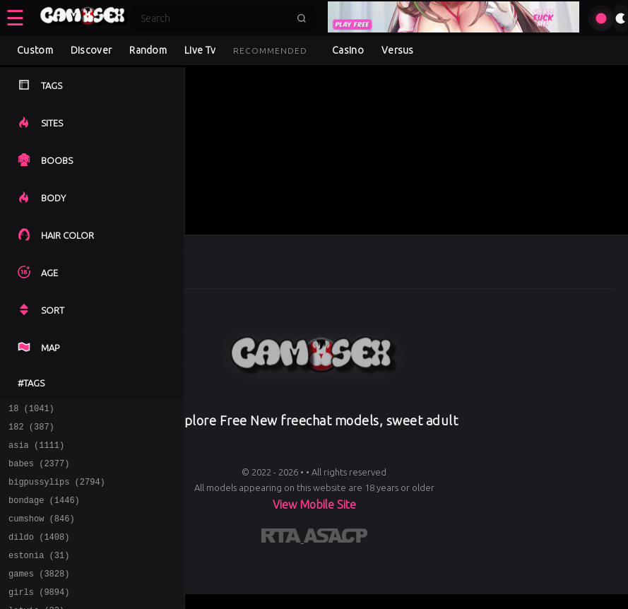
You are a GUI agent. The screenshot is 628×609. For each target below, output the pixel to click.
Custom (35, 50)
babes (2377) (38, 472)
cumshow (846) (41, 533)
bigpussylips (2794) (56, 492)
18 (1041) (31, 410)
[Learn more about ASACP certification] (335, 538)
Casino (348, 50)
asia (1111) (36, 451)
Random (148, 50)
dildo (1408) (38, 554)
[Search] (214, 18)
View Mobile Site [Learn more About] (314, 504)
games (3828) (38, 595)
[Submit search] (302, 18)
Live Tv (199, 50)
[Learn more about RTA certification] (282, 538)
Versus (397, 50)
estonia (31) (38, 574)
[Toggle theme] (621, 18)
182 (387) (31, 431)
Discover (91, 50)
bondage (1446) (44, 513)
